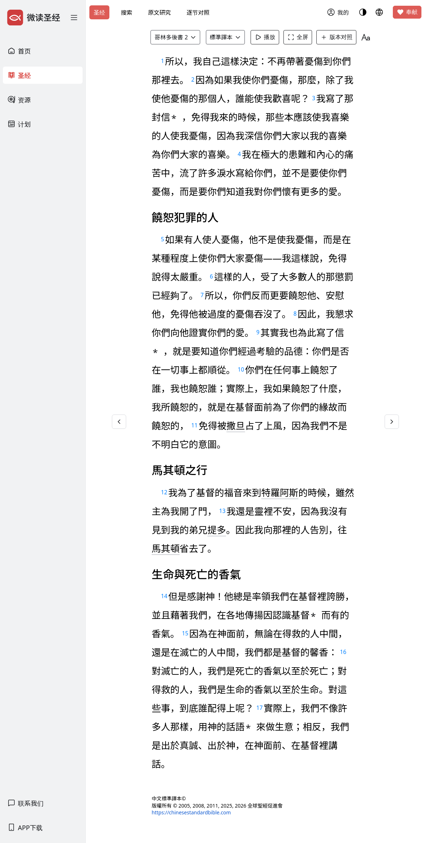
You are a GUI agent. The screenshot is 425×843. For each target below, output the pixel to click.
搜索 (126, 12)
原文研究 (159, 12)
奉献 (407, 12)
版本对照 (336, 37)
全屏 (297, 37)
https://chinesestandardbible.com (191, 812)
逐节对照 (198, 12)
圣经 (99, 12)
